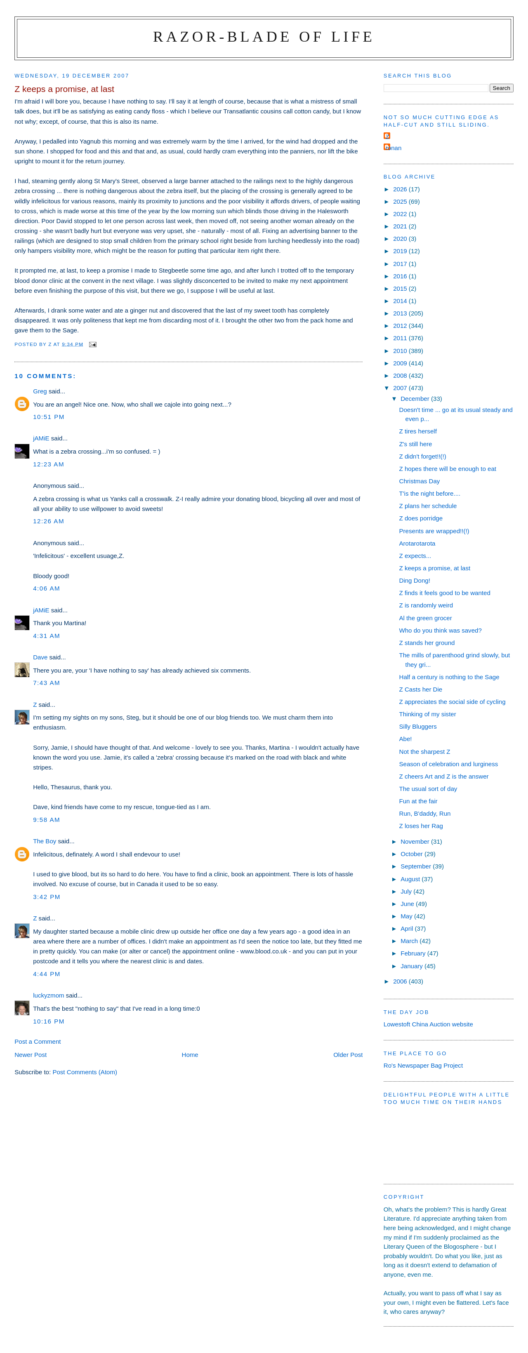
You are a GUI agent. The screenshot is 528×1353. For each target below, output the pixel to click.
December (416, 398)
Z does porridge (421, 518)
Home (190, 1054)
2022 (401, 213)
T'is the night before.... (430, 493)
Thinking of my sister (427, 714)
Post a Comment (37, 1041)
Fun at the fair (418, 801)
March (410, 940)
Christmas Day (419, 481)
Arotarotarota (417, 543)
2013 (401, 313)
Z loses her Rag (421, 825)
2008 (401, 375)
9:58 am (46, 819)
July (407, 891)
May (407, 916)
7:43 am (46, 682)
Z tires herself (418, 431)
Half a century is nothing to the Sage (449, 676)
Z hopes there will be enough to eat (448, 468)
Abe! (405, 738)
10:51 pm (49, 416)
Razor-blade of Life (264, 36)
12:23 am (48, 464)
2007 (401, 387)
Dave (40, 657)
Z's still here (415, 443)
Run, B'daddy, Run (425, 813)
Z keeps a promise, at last (435, 568)
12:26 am (48, 521)
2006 (401, 981)
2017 (401, 263)
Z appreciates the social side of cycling (452, 701)
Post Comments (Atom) (84, 1071)
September (417, 866)
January (412, 965)
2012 (401, 325)
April (408, 928)
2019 (401, 250)
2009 (401, 363)
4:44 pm (47, 973)
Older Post (348, 1054)
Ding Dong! (414, 580)
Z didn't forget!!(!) (422, 456)
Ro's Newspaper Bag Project (423, 1065)
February (414, 953)
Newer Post (30, 1054)
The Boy (44, 841)
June (408, 903)
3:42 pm (47, 896)
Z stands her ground (427, 642)
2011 (401, 337)
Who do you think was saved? (440, 630)
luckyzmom (48, 995)
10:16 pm (49, 1021)
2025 (401, 201)
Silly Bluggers (418, 726)
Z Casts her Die (421, 689)
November (416, 841)
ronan (394, 147)
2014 (401, 300)
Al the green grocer (425, 617)
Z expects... (415, 555)
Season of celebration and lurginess (448, 763)
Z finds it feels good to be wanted (444, 592)
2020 (401, 238)
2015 (401, 288)
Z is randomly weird (426, 605)
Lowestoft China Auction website (428, 1024)
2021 (401, 226)
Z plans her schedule (428, 505)
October (412, 853)
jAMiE (41, 438)
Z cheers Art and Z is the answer (444, 776)
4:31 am (46, 635)
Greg (40, 391)
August (411, 878)
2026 (401, 189)
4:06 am (46, 588)
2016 (401, 276)
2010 (401, 350)
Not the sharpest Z (424, 751)
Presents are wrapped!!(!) (434, 530)
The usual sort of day (428, 788)
